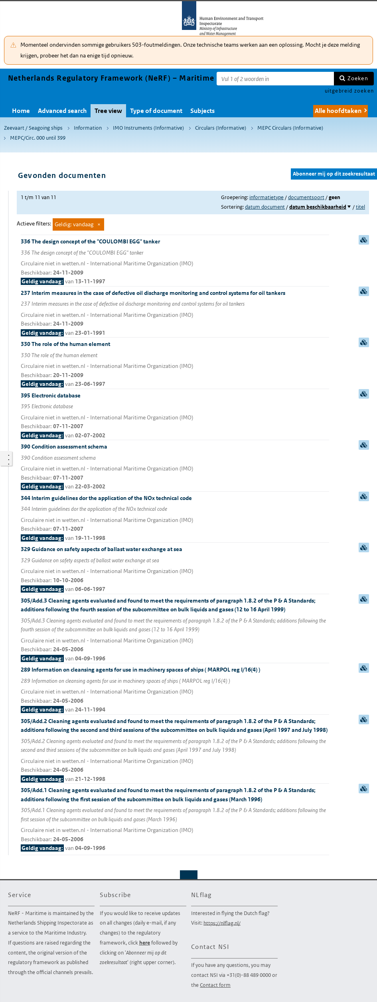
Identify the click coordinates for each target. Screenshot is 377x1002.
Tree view (108, 111)
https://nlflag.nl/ (222, 922)
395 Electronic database (175, 416)
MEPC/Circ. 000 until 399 (37, 137)
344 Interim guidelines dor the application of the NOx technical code (175, 518)
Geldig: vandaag (74, 224)
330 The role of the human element (175, 364)
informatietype (266, 197)
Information (88, 128)
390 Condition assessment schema (175, 467)
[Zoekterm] (275, 78)
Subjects (202, 111)
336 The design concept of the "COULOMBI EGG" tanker (175, 262)
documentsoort (306, 197)
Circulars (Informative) (220, 128)
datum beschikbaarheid (317, 207)
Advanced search (62, 111)
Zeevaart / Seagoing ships (33, 128)
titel (360, 207)
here (144, 942)
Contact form (215, 985)
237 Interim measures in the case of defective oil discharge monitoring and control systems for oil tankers (175, 313)
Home (21, 111)
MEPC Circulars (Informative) (290, 128)
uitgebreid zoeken (349, 90)
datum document (265, 207)
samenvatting (364, 240)
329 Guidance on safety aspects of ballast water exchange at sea (175, 569)
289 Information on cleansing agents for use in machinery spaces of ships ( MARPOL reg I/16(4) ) (175, 690)
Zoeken (357, 78)
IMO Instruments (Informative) (148, 128)
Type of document (156, 111)
